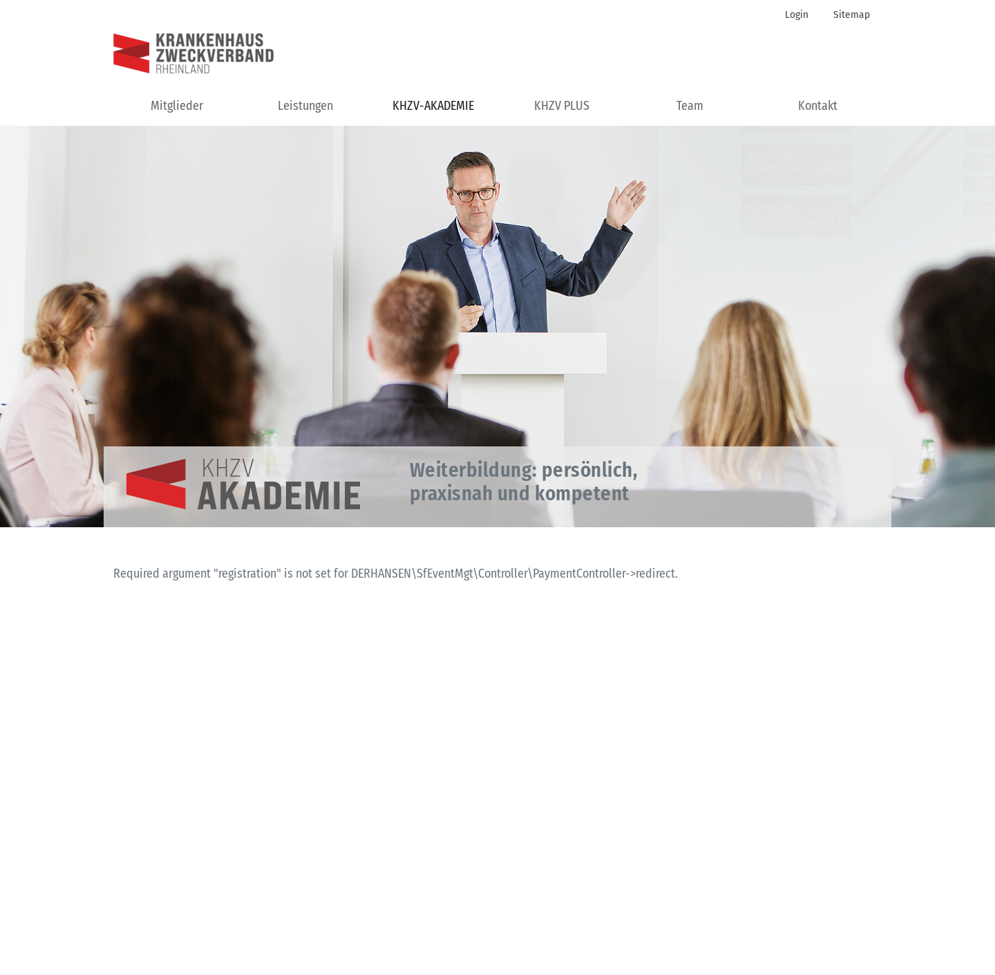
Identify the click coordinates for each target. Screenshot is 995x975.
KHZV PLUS (561, 105)
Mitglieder (177, 105)
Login (796, 14)
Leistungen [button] (305, 105)
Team (689, 105)
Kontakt (817, 105)
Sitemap (851, 14)
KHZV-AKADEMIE (433, 105)
